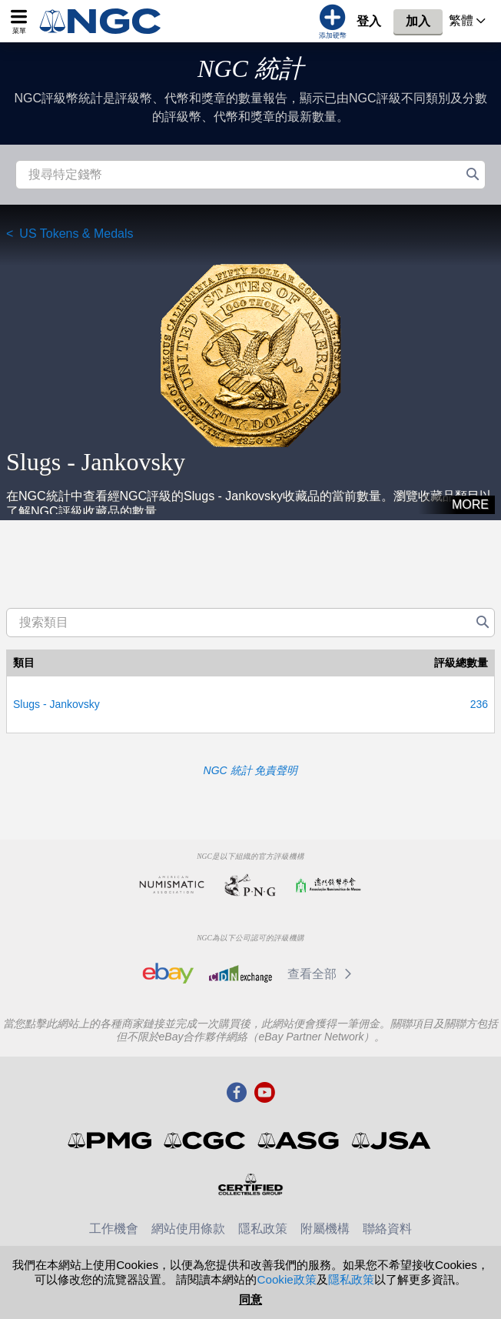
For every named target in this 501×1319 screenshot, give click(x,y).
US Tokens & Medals (76, 233)
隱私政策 (262, 1228)
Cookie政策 (286, 1279)
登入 (369, 21)
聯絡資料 (387, 1228)
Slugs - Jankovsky (56, 704)
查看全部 (322, 973)
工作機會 (113, 1228)
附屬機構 (325, 1228)
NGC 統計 (250, 68)
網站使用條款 (188, 1228)
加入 (418, 21)
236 (479, 704)
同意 (250, 1299)
